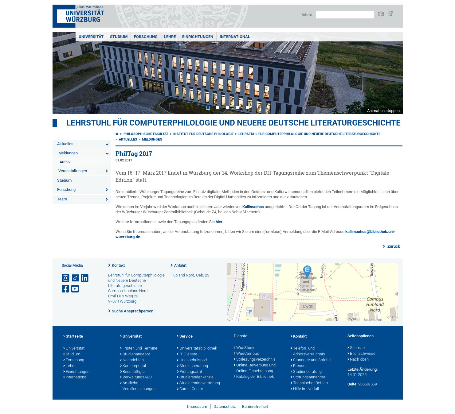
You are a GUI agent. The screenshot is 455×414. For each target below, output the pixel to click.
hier (219, 221)
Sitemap (356, 348)
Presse (298, 366)
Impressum (197, 406)
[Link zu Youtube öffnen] (75, 289)
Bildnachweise (361, 354)
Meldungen (68, 153)
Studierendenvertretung (198, 383)
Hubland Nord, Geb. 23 (190, 275)
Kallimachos (253, 206)
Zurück (393, 246)
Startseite (73, 336)
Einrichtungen (197, 36)
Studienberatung (192, 366)
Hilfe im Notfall (305, 389)
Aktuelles (65, 143)
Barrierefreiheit (255, 406)
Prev (63, 73)
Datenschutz (225, 406)
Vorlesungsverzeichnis (255, 359)
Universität (91, 36)
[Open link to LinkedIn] (85, 278)
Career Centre (190, 389)
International (235, 36)
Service (185, 336)
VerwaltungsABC (136, 377)
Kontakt (118, 265)
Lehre (170, 36)
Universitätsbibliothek (197, 348)
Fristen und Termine (138, 348)
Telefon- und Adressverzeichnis (308, 351)
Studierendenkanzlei (195, 377)
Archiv (65, 162)
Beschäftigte (132, 372)
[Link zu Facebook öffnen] (66, 289)
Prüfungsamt (189, 372)
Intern (307, 14)
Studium (118, 36)
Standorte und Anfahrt (311, 360)
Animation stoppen (383, 110)
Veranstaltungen (72, 170)
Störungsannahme (308, 377)
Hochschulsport (192, 360)
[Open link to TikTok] (75, 278)
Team (62, 199)
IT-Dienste (187, 354)
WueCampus (246, 354)
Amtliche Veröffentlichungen (137, 386)
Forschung (146, 36)
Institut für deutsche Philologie (203, 134)
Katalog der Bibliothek (254, 377)
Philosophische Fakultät (146, 134)
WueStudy (244, 348)
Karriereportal (133, 366)
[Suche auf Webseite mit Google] (345, 14)
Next (392, 73)
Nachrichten (132, 360)
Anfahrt (180, 265)
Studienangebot (135, 354)
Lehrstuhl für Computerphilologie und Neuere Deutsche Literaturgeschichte (233, 122)
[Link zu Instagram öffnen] (66, 278)
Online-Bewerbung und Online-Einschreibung (255, 368)
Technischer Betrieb (309, 383)
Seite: (352, 384)
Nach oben (358, 359)
